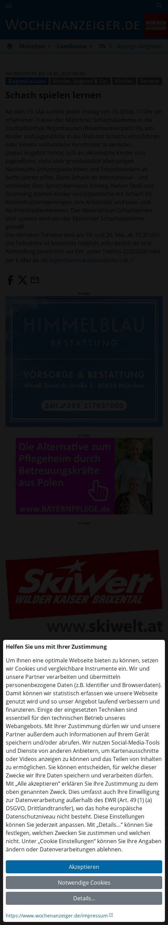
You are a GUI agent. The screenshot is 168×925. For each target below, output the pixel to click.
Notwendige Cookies (84, 882)
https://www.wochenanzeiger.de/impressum (57, 915)
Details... (84, 898)
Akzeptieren (84, 867)
